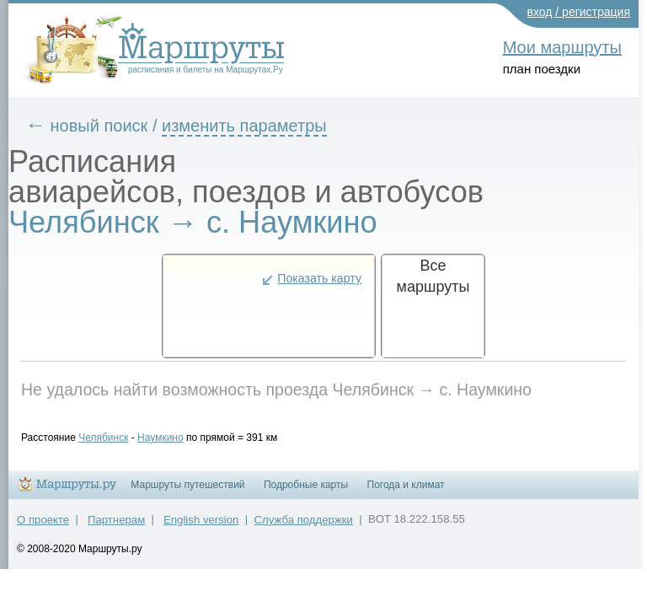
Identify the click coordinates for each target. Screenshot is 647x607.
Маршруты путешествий (187, 492)
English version (200, 527)
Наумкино (173, 437)
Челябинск (116, 437)
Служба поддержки (303, 527)
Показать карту (319, 278)
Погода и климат (406, 492)
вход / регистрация (579, 12)
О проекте (43, 527)
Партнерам (116, 527)
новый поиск (112, 125)
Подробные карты (306, 492)
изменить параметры (257, 125)
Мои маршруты (562, 47)
